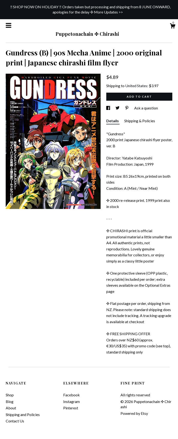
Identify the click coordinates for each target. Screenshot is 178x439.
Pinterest (70, 408)
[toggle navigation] (8, 25)
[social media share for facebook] (108, 108)
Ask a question (146, 108)
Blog (9, 401)
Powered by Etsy (134, 413)
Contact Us (15, 421)
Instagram (71, 401)
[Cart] (172, 26)
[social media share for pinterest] (127, 108)
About (11, 408)
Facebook (71, 395)
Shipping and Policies (23, 414)
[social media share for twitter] (118, 108)
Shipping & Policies (139, 120)
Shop (10, 395)
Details (113, 120)
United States (136, 85)
